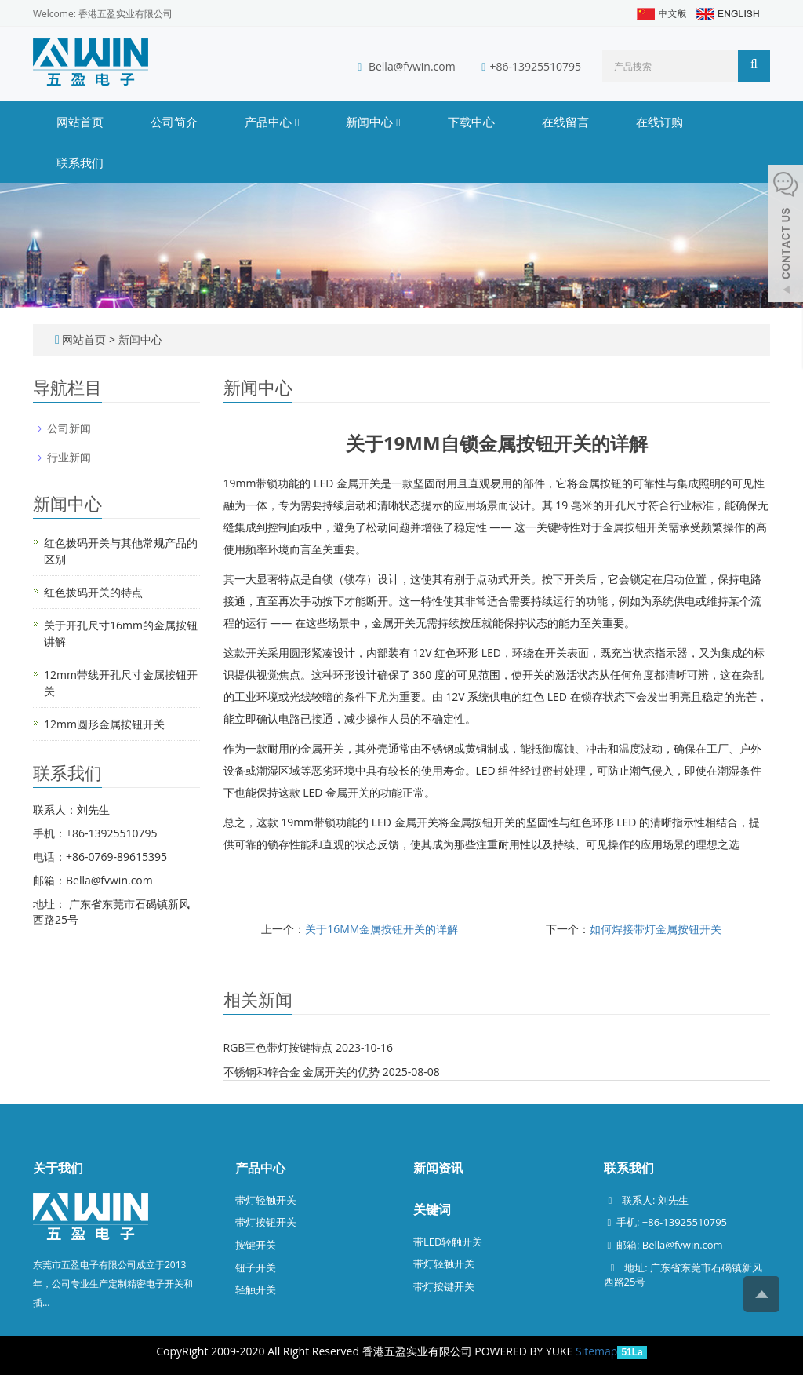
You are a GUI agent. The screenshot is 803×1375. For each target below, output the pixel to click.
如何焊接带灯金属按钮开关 (655, 928)
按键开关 (255, 1245)
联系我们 (80, 162)
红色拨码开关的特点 (93, 592)
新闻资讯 (438, 1167)
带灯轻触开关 (265, 1200)
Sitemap (596, 1351)
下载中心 (471, 121)
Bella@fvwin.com (412, 66)
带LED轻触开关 (447, 1242)
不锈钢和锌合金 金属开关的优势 (301, 1071)
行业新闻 (69, 457)
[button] (297, 121)
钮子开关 (255, 1267)
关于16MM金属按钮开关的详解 (381, 928)
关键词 (432, 1209)
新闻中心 (373, 121)
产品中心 (272, 121)
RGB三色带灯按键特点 (278, 1047)
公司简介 (174, 121)
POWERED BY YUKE (525, 1351)
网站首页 (80, 121)
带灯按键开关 (443, 1286)
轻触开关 (255, 1289)
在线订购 (659, 121)
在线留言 (565, 121)
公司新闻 (69, 428)
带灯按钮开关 (265, 1222)
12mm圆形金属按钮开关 (104, 724)
